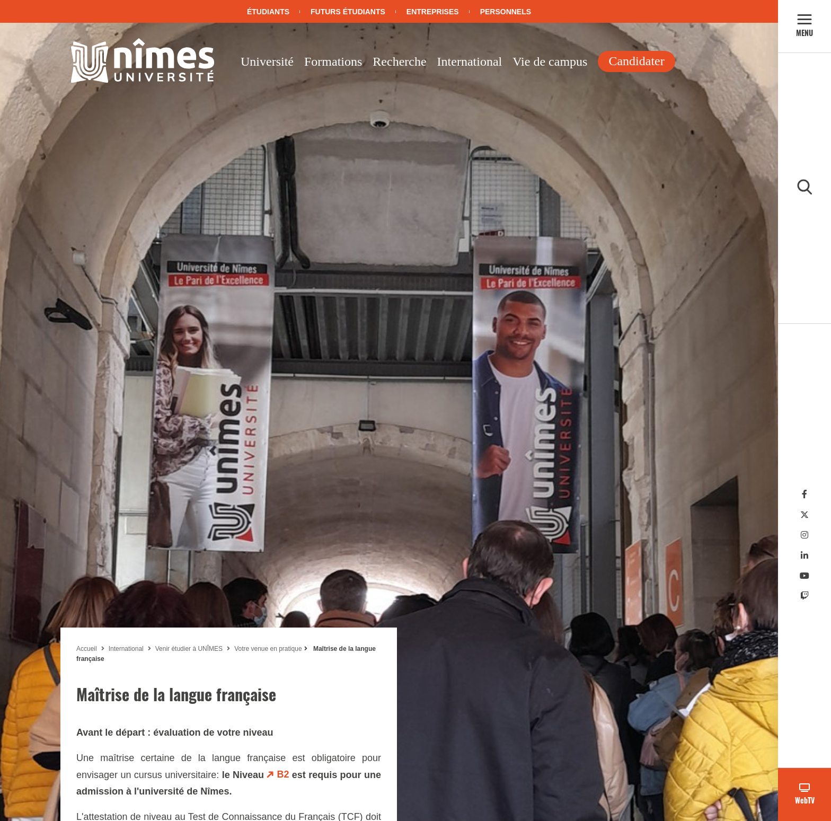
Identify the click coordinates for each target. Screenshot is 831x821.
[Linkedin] (804, 555)
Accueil (86, 648)
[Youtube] (804, 575)
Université (267, 61)
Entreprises (432, 11)
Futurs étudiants (348, 11)
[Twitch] (804, 596)
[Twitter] (804, 514)
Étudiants (268, 11)
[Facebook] (804, 494)
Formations (333, 61)
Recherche (399, 61)
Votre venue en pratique (268, 648)
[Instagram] (804, 535)
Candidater (636, 61)
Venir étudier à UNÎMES (189, 648)
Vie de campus (549, 61)
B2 (283, 774)
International (469, 61)
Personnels (505, 11)
